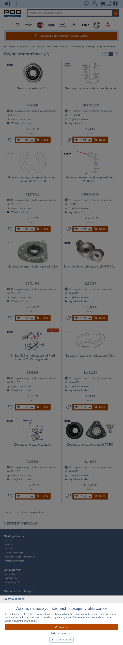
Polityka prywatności (61, 633)
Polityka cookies (13, 599)
